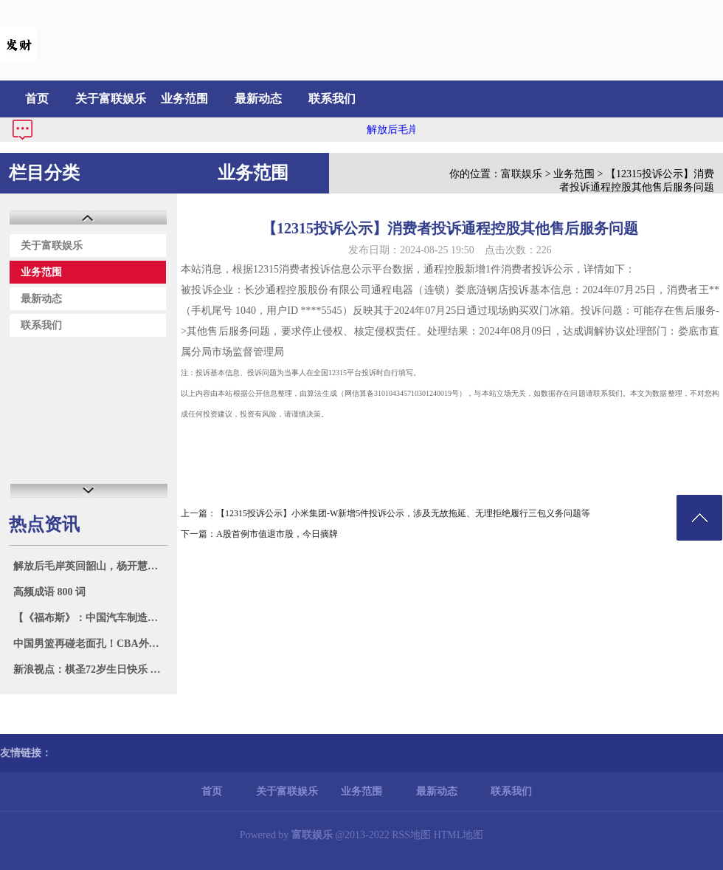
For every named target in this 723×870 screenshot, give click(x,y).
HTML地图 (459, 834)
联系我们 (332, 98)
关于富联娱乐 (110, 98)
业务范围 (184, 98)
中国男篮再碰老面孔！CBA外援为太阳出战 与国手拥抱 (90, 643)
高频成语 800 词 (49, 591)
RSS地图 (411, 834)
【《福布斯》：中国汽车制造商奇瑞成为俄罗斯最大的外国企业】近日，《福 (90, 617)
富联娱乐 (521, 173)
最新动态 (258, 98)
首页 (37, 98)
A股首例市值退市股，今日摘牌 (277, 534)
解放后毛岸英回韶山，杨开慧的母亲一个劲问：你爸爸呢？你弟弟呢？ (90, 566)
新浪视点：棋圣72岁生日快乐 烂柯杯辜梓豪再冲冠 (90, 669)
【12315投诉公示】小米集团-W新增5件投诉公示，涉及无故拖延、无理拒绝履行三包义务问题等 (403, 513)
